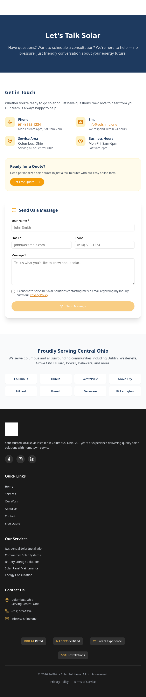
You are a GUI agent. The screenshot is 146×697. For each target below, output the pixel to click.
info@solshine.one (103, 124)
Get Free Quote (27, 182)
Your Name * (20, 221)
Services (10, 494)
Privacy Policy (39, 295)
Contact (10, 516)
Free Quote (12, 524)
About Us (11, 509)
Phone (79, 238)
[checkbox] (13, 291)
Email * (16, 238)
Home (9, 486)
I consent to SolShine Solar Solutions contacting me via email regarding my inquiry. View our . (73, 293)
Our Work (11, 501)
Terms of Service (85, 682)
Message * (19, 255)
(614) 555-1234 (29, 124)
